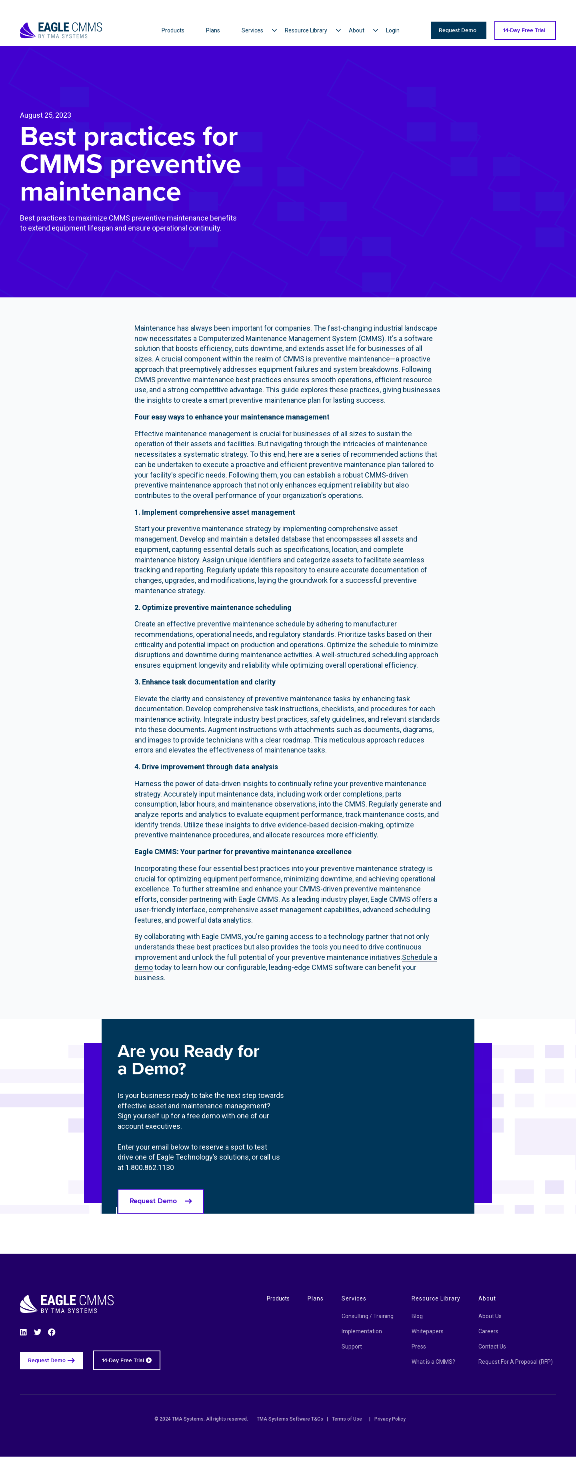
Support (352, 1346)
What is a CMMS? (433, 1362)
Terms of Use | (351, 1419)
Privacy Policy (390, 1419)
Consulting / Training (368, 1316)
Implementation (362, 1331)
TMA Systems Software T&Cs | (292, 1419)
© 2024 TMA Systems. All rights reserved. (203, 1419)
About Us (490, 1316)
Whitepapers (428, 1331)
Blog (417, 1316)
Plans (316, 1298)
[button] (263, 30)
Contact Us (492, 1346)
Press (419, 1346)
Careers (488, 1331)
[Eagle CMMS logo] (61, 20)
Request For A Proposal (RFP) (515, 1362)
